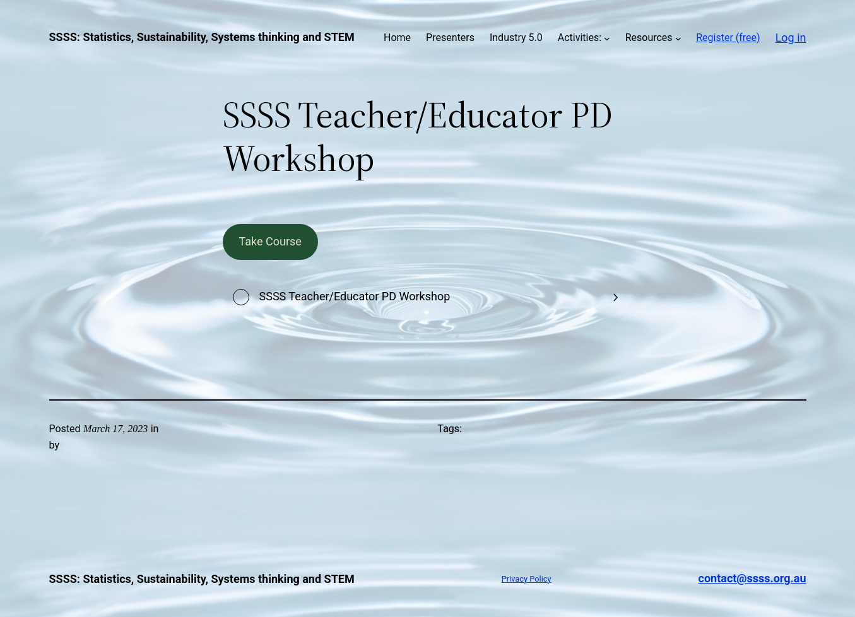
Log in (790, 37)
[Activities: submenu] (607, 38)
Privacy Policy (526, 579)
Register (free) (728, 38)
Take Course (270, 241)
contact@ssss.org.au (752, 578)
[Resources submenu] (678, 38)
